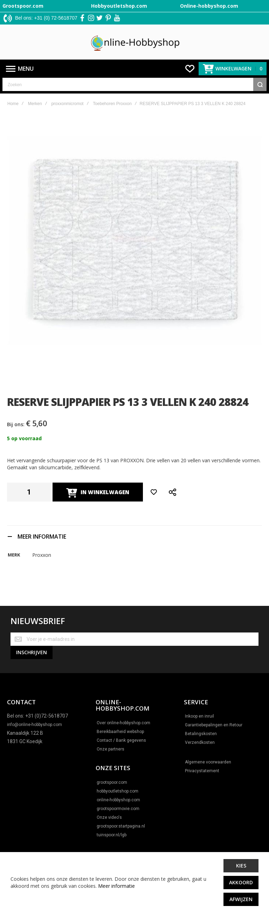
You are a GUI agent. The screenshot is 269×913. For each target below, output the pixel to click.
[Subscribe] (32, 652)
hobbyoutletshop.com (117, 791)
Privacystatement (202, 771)
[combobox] (134, 84)
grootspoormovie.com (118, 808)
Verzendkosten (200, 742)
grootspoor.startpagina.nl (121, 826)
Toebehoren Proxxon (112, 103)
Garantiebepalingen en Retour (213, 725)
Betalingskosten (201, 734)
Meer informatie (116, 886)
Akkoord (241, 882)
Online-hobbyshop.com (209, 5)
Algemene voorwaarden (208, 762)
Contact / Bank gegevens (121, 740)
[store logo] (134, 42)
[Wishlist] (189, 68)
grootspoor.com (112, 782)
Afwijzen (241, 899)
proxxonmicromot (67, 103)
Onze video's (109, 817)
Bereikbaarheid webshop (120, 731)
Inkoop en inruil (199, 716)
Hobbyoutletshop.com (119, 5)
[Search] (260, 84)
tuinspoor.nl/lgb (111, 834)
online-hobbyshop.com (118, 799)
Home (13, 103)
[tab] (134, 536)
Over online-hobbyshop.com (123, 722)
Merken (35, 103)
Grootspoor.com (22, 5)
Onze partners (110, 749)
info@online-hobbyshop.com (34, 724)
